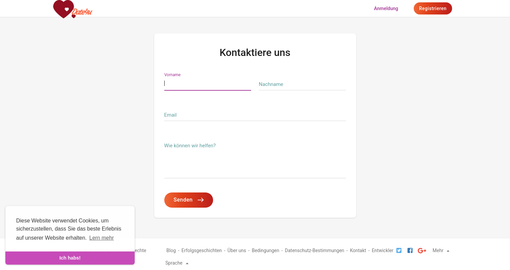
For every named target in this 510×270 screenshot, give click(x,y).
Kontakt (358, 250)
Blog (171, 250)
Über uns (237, 250)
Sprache (177, 263)
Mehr (442, 250)
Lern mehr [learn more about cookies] (101, 238)
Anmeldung (386, 8)
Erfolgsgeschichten (201, 250)
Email (170, 115)
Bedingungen (265, 250)
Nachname (271, 84)
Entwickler (382, 250)
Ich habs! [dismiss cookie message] (69, 258)
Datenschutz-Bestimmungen (314, 250)
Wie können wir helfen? (190, 146)
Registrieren (433, 8)
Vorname (172, 74)
